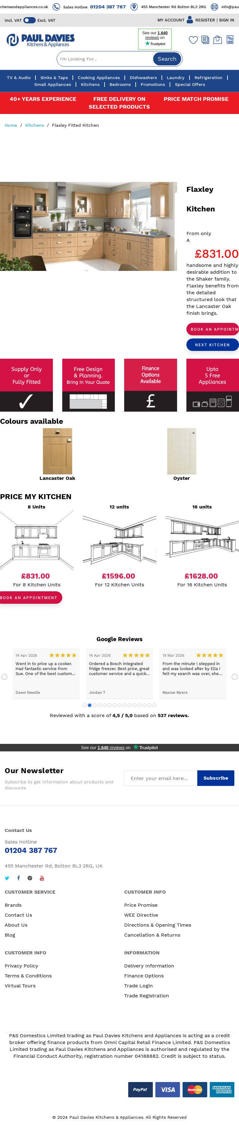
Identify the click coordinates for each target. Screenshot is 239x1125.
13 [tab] (144, 705)
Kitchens (35, 125)
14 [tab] (149, 705)
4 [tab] (99, 705)
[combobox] (120, 59)
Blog (10, 935)
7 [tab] (114, 705)
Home (12, 125)
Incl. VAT (13, 20)
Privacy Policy (21, 966)
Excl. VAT (46, 20)
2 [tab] (89, 705)
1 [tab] (85, 705)
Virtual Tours (20, 986)
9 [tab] (124, 705)
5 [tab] (104, 705)
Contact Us (18, 915)
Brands (13, 905)
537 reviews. (173, 715)
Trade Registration (146, 996)
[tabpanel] (46, 673)
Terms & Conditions (28, 976)
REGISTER (205, 20)
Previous (4, 677)
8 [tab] (119, 705)
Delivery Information (149, 966)
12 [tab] (139, 705)
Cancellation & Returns (152, 935)
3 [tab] (94, 705)
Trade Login (138, 986)
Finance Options (144, 976)
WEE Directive (141, 915)
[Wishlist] (192, 40)
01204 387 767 (113, 7)
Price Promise (140, 905)
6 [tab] (109, 705)
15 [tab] (154, 705)
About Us (16, 925)
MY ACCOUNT (171, 20)
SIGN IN (226, 20)
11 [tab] (134, 705)
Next (235, 677)
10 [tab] (129, 705)
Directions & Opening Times (157, 925)
